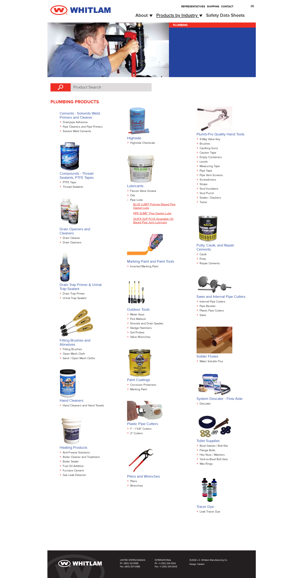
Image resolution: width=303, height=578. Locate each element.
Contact (227, 6)
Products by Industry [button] (179, 15)
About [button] (144, 15)
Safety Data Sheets (225, 15)
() (252, 6)
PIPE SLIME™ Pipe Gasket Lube (152, 213)
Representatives (193, 6)
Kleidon (201, 564)
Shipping (213, 6)
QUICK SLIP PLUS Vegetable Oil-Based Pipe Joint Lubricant (153, 220)
